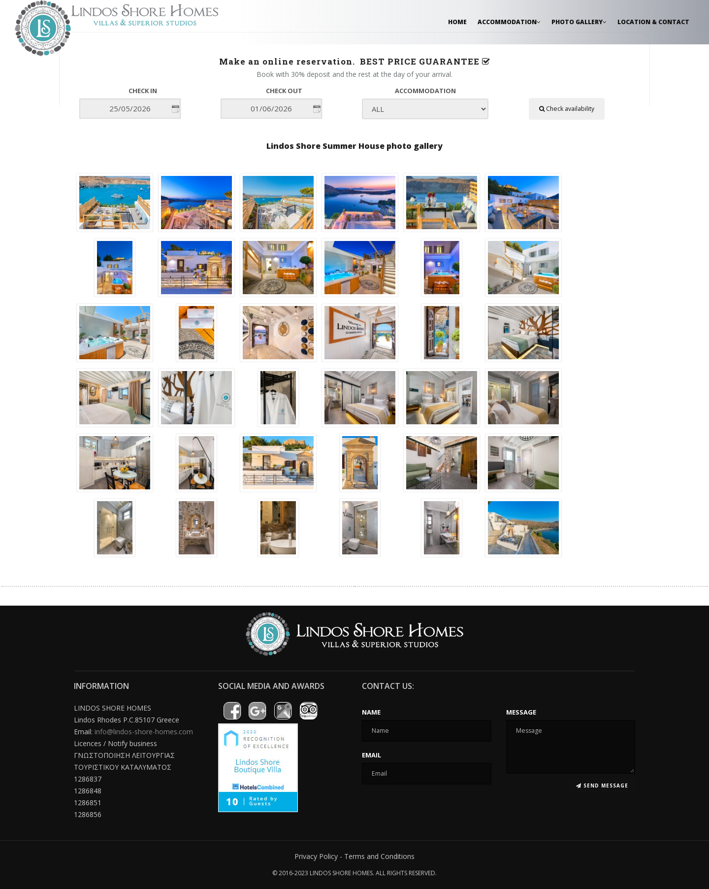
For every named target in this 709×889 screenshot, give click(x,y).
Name (371, 712)
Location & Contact (653, 22)
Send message (602, 785)
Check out (284, 90)
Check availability (566, 108)
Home (457, 22)
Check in (143, 90)
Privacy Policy (316, 856)
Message (521, 712)
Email (371, 755)
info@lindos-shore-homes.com (144, 731)
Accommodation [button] (509, 22)
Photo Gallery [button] (579, 22)
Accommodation (425, 90)
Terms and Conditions (379, 856)
